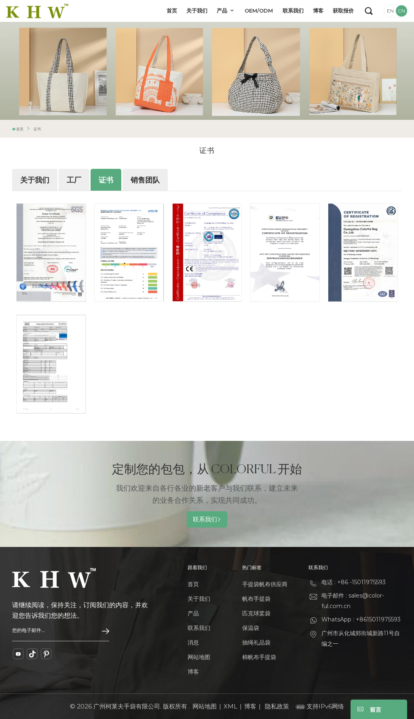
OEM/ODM (259, 10)
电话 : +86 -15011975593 (353, 582)
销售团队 (145, 180)
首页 (172, 10)
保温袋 (250, 628)
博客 (318, 10)
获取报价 (343, 10)
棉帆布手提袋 (259, 657)
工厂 (74, 180)
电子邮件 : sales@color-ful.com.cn (352, 601)
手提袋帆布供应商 (264, 584)
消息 (193, 642)
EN (390, 11)
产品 (223, 10)
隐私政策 (277, 706)
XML (230, 706)
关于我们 (196, 10)
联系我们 (293, 10)
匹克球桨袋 (256, 613)
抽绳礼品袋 (256, 642)
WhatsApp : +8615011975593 (361, 619)
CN (401, 11)
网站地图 (199, 657)
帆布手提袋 (256, 598)
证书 (106, 180)
